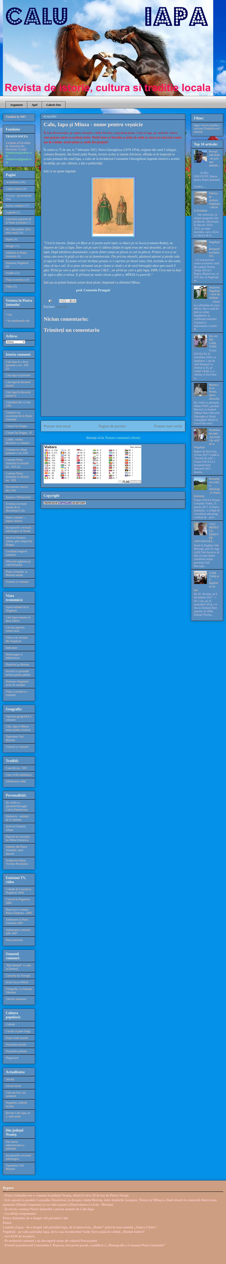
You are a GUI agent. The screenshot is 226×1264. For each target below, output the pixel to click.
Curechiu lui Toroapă (18, 975)
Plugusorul (12, 1057)
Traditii (10, 273)
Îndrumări (11, 647)
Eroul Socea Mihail (17, 982)
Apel (34, 104)
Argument (16, 104)
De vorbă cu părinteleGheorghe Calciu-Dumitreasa (17, 806)
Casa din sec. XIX (16, 768)
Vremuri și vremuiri (17, 746)
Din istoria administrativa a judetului (15, 1145)
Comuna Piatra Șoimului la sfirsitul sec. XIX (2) (17, 463)
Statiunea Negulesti (17, 262)
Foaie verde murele (17, 1037)
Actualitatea (13, 182)
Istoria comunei (15, 205)
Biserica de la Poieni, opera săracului (214, 391)
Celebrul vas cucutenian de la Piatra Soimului (19, 416)
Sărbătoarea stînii (16, 781)
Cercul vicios (13, 1085)
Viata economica (15, 279)
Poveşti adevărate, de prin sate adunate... (214, 158)
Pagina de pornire (112, 426)
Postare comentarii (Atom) (123, 438)
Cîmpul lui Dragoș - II (19, 432)
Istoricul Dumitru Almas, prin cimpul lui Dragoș (19, 541)
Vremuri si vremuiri (17, 581)
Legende (61, 307)
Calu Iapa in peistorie (18, 375)
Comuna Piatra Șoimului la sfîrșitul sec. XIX (17, 477)
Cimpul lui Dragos (16, 426)
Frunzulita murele (16, 1044)
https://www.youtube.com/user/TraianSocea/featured (207, 128)
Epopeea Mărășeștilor (18, 497)
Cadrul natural (14, 188)
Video (9, 286)
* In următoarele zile (18, 320)
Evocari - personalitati (18, 195)
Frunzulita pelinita (16, 1051)
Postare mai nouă (57, 426)
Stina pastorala (14, 939)
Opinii (9, 239)
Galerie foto (53, 104)
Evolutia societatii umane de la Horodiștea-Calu (16, 507)
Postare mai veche (168, 426)
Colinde (10, 1024)
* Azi (9, 314)
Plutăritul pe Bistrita (17, 664)
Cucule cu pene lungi (18, 1031)
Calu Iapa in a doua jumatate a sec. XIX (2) (17, 365)
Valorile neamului (16, 998)
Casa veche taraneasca (19, 774)
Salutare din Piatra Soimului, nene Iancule (16, 850)
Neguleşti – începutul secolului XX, (214, 248)
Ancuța (10, 1079)
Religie (10, 246)
